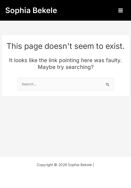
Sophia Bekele (31, 10)
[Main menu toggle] (120, 10)
